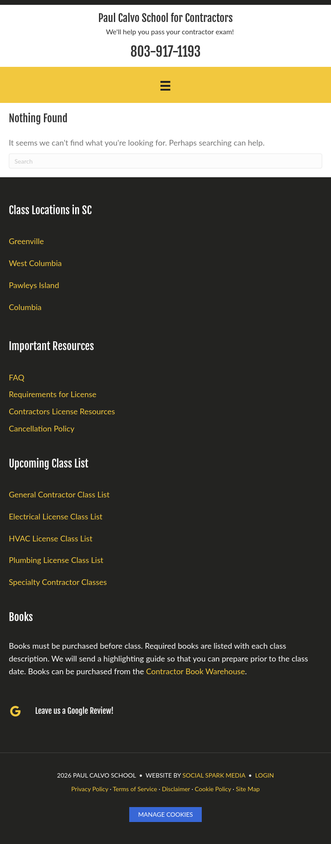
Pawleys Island (34, 285)
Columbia (25, 307)
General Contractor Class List (59, 494)
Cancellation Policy (41, 428)
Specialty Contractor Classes (58, 582)
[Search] (165, 160)
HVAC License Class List (50, 538)
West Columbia (35, 263)
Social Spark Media (213, 775)
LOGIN (264, 775)
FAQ (16, 377)
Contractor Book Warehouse (195, 671)
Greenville (26, 241)
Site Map (247, 789)
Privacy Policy (89, 789)
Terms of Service (135, 789)
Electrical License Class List (55, 516)
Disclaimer (176, 789)
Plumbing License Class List (56, 560)
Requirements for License (52, 394)
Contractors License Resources (62, 411)
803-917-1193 (166, 52)
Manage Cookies (165, 814)
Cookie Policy (213, 789)
